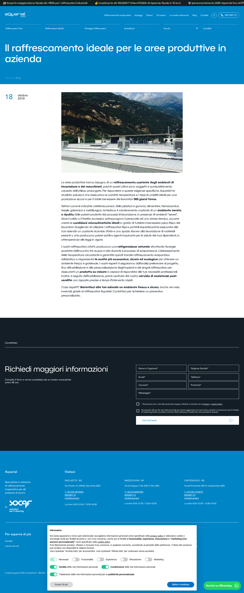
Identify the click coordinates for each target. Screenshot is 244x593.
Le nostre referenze (179, 15)
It (214, 15)
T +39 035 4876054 (74, 491)
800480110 (70, 495)
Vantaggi (138, 15)
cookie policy (216, 404)
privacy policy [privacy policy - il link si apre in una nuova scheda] (156, 536)
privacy (206, 404)
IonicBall (207, 28)
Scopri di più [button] (61, 584)
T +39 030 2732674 (193, 491)
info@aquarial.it (72, 498)
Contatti (204, 15)
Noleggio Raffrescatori (95, 28)
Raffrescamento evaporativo (117, 15)
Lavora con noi (12, 546)
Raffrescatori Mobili (54, 28)
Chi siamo (161, 15)
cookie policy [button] (104, 542)
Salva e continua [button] (180, 584)
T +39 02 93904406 (133, 491)
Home (8, 77)
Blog (194, 15)
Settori (149, 15)
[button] (222, 585)
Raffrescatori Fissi (14, 28)
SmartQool (129, 28)
